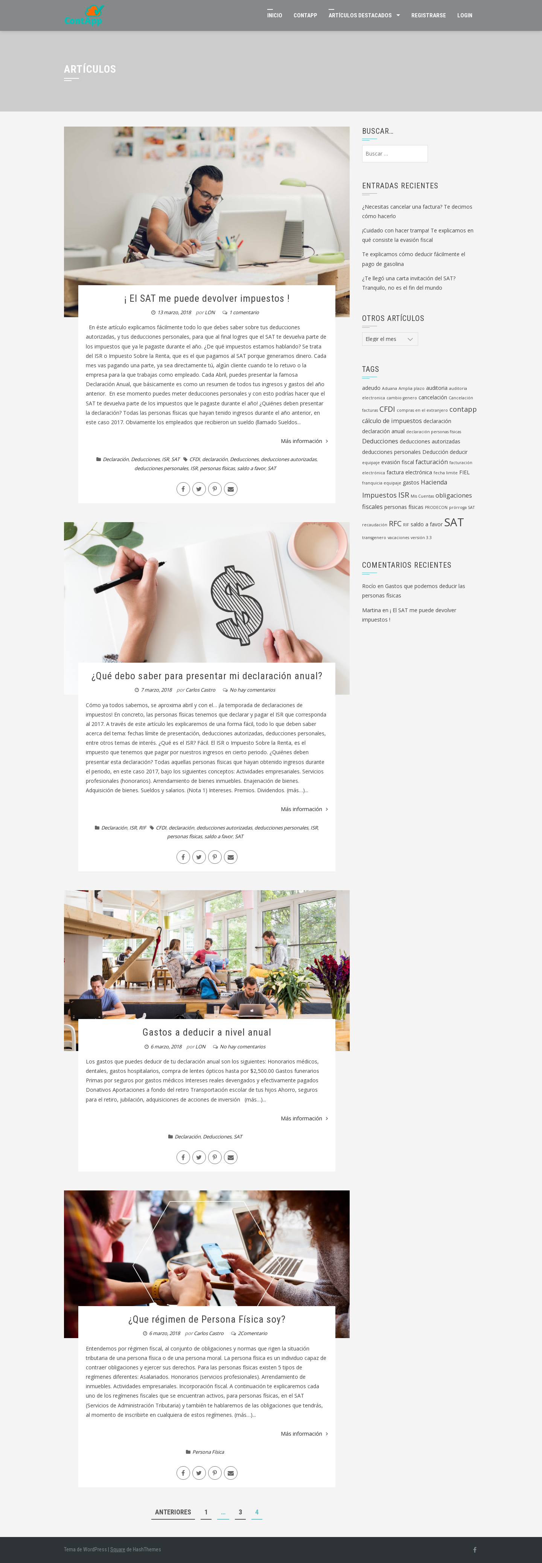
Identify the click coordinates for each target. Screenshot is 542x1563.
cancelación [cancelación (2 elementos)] (433, 397)
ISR (165, 459)
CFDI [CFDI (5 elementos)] (387, 409)
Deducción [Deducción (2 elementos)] (435, 451)
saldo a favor (251, 468)
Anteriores (173, 1512)
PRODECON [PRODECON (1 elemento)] (436, 507)
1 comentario (244, 312)
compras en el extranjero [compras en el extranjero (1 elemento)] (422, 410)
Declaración (116, 459)
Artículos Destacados (360, 15)
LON (210, 312)
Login (464, 15)
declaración (215, 459)
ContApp (305, 15)
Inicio (274, 15)
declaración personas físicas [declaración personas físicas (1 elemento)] (433, 431)
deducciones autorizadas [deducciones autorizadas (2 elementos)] (430, 441)
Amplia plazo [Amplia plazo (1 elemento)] (412, 388)
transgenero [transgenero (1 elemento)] (374, 537)
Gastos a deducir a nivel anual (206, 1032)
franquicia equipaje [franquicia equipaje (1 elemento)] (381, 483)
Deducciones (145, 459)
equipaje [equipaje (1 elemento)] (371, 462)
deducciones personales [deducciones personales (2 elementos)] (391, 451)
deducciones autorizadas (289, 459)
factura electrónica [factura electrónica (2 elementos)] (409, 472)
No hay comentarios (252, 689)
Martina (371, 610)
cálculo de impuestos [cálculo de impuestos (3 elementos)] (392, 421)
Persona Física (208, 1451)
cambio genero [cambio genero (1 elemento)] (402, 397)
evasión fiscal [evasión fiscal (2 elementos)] (397, 462)
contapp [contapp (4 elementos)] (463, 409)
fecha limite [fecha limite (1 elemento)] (446, 472)
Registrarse (428, 15)
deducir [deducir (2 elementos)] (458, 451)
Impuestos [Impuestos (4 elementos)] (379, 495)
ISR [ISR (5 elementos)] (403, 495)
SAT (175, 459)
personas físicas (217, 468)
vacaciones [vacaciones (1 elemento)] (398, 537)
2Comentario (252, 1333)
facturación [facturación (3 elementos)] (432, 462)
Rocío (369, 586)
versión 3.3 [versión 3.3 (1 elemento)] (421, 537)
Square (117, 1549)
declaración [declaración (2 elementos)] (437, 421)
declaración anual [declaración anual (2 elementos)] (383, 431)
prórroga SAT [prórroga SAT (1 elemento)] (462, 507)
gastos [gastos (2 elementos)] (411, 482)
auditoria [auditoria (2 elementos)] (437, 387)
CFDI (194, 459)
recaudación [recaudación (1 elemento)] (374, 524)
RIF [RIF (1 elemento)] (406, 524)
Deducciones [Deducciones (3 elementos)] (380, 441)
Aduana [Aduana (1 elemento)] (389, 388)
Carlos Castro (200, 689)
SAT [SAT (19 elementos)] (454, 522)
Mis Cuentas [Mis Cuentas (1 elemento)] (422, 496)
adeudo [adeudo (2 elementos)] (371, 387)
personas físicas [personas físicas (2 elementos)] (403, 506)
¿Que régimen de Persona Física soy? (207, 1319)
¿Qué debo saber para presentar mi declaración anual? (207, 675)
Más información (304, 441)
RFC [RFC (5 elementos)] (395, 523)
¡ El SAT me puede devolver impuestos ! (207, 298)
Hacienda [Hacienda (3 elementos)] (434, 482)
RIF (142, 827)
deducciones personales (161, 468)
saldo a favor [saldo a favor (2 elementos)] (427, 524)
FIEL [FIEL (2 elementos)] (464, 472)
